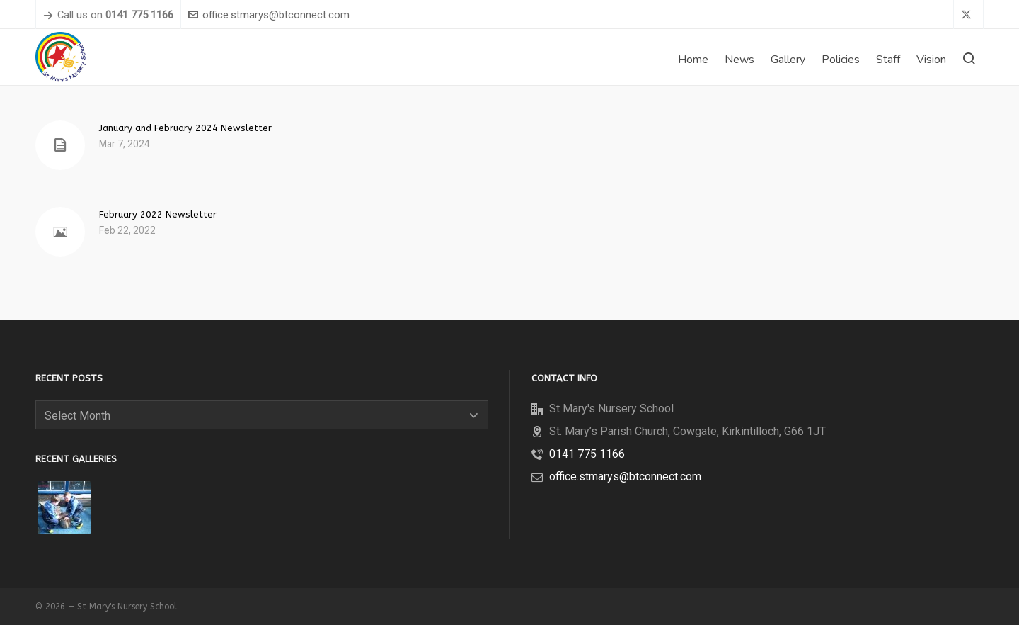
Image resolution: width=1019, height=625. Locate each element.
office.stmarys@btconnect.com (269, 15)
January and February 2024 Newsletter (185, 128)
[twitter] (968, 15)
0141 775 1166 (587, 454)
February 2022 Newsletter (158, 214)
